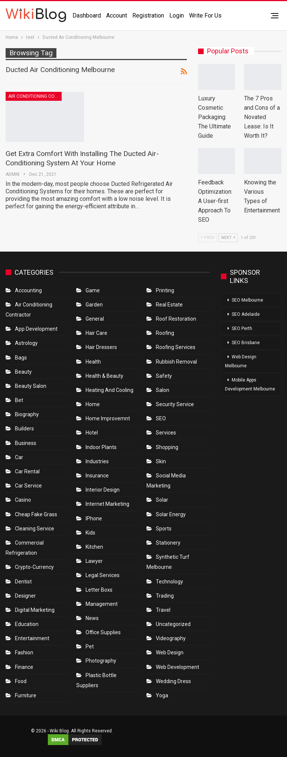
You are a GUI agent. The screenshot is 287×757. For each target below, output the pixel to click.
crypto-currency (34, 567)
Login (176, 15)
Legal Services (103, 575)
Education (26, 624)
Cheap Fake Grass (36, 514)
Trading (165, 596)
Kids (90, 533)
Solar (162, 500)
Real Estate (169, 305)
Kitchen (94, 547)
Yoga (162, 695)
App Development (36, 329)
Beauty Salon (30, 386)
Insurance (97, 476)
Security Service (175, 404)
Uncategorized (173, 624)
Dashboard (86, 15)
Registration (148, 15)
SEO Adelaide (246, 314)
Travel (163, 610)
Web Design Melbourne (240, 361)
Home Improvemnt (108, 418)
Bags (21, 358)
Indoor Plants (101, 447)
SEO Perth (242, 328)
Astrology (26, 343)
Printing (165, 290)
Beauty (23, 372)
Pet (90, 646)
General (95, 319)
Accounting (28, 290)
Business (25, 443)
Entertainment (32, 638)
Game (93, 290)
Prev (208, 237)
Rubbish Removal (176, 362)
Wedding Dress (174, 681)
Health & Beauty (104, 376)
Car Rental (27, 471)
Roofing (165, 333)
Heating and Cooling (109, 390)
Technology (169, 582)
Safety (164, 376)
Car (19, 457)
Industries (97, 461)
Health (93, 362)
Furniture (25, 695)
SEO (161, 418)
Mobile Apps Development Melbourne (250, 384)
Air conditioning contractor (35, 96)
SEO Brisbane (246, 342)
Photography (101, 661)
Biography (27, 414)
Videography (171, 638)
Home (93, 404)
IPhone (94, 518)
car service (28, 486)
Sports (164, 529)
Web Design (169, 652)
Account (116, 15)
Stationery (168, 543)
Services (166, 433)
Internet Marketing (107, 504)
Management (102, 604)
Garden (94, 305)
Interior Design (103, 490)
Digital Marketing (35, 610)
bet (19, 400)
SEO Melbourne (247, 300)
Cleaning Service (34, 529)
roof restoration (176, 319)
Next (228, 237)
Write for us (205, 15)
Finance (24, 667)
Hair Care (96, 333)
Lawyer (94, 561)
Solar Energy (171, 514)
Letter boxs (99, 590)
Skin (161, 461)
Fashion (24, 652)
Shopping (167, 447)
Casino (23, 500)
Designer (25, 596)
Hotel (92, 433)
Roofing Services (175, 347)
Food (21, 681)
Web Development (177, 667)
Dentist (23, 582)
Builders (24, 429)
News (92, 618)
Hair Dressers (101, 347)
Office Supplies (103, 632)
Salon (162, 390)
